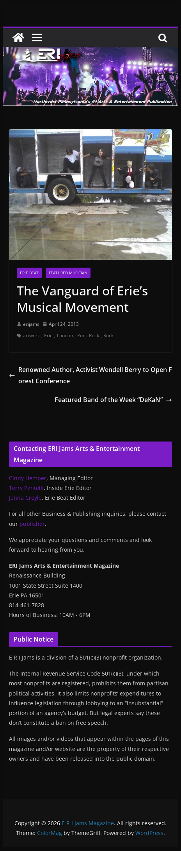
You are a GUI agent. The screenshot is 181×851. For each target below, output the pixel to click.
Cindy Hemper (27, 478)
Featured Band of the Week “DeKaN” (113, 399)
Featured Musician (68, 272)
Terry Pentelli (26, 488)
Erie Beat (29, 272)
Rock (108, 335)
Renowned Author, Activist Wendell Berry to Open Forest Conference (90, 375)
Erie (48, 335)
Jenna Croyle (25, 497)
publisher (32, 523)
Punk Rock (88, 335)
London (65, 335)
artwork (31, 335)
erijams (31, 324)
